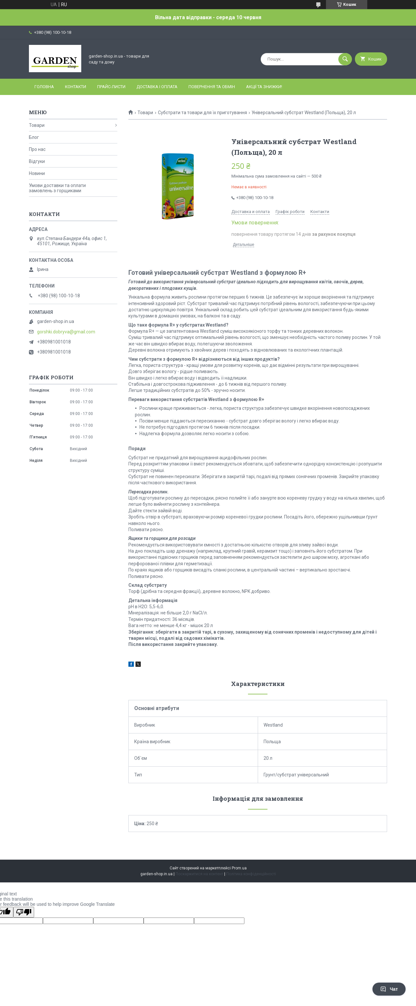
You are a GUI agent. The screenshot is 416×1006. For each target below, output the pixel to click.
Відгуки (37, 161)
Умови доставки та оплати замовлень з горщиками (57, 188)
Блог (34, 137)
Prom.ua (239, 868)
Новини (37, 173)
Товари (145, 112)
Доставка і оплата (156, 86)
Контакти (75, 86)
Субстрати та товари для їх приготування (202, 112)
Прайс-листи (111, 86)
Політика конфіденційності (251, 874)
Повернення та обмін (211, 86)
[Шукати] (345, 59)
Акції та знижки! (264, 86)
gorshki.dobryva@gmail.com (66, 331)
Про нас (37, 149)
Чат (389, 989)
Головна (44, 86)
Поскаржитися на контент (199, 874)
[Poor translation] (23, 912)
